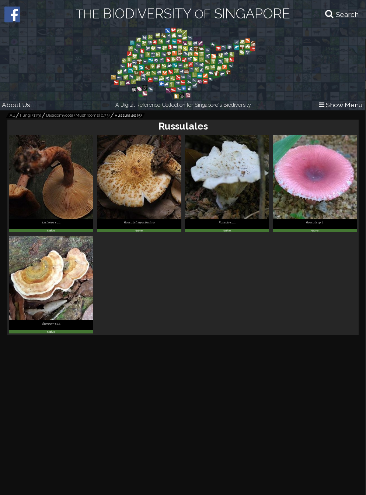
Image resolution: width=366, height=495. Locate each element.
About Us (16, 105)
